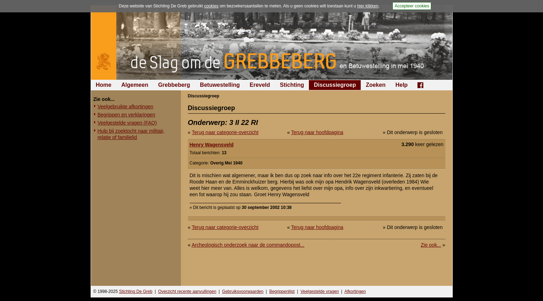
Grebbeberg (174, 85)
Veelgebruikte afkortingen (125, 106)
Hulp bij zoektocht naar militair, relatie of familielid (131, 134)
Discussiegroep (335, 85)
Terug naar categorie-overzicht (225, 132)
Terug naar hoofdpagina (317, 132)
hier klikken (367, 6)
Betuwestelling (220, 85)
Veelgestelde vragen (319, 291)
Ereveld (260, 85)
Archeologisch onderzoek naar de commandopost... (247, 245)
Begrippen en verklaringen (126, 115)
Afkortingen (355, 291)
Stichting (292, 85)
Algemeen (134, 85)
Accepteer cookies (412, 6)
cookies (211, 6)
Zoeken (375, 85)
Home (103, 85)
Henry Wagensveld (212, 145)
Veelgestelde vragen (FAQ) (127, 123)
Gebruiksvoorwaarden (242, 291)
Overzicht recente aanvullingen (187, 291)
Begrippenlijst (282, 291)
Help (401, 85)
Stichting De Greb (135, 291)
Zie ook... (431, 245)
